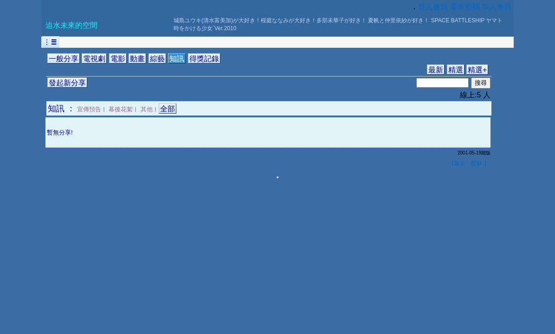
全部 (167, 109)
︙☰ (51, 42)
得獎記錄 (204, 59)
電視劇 (94, 59)
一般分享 (63, 59)
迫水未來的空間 (71, 25)
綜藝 (157, 59)
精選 (455, 70)
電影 (117, 59)
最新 (435, 70)
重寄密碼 (465, 7)
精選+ (477, 70)
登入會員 (433, 7)
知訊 (176, 59)
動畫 (137, 59)
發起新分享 (67, 83)
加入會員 (496, 7)
